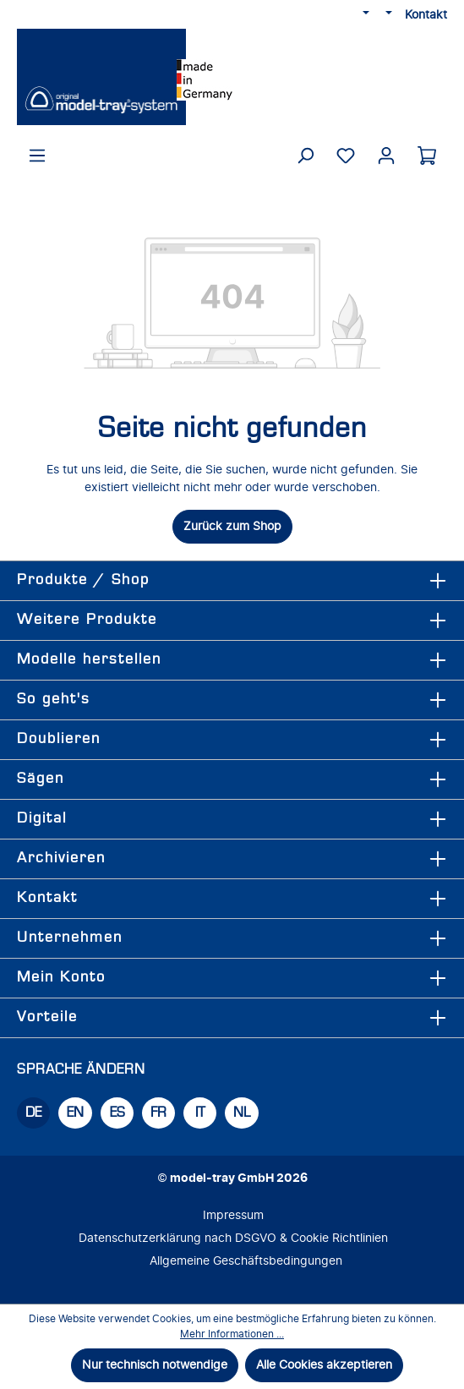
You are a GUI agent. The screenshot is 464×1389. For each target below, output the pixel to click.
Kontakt (426, 15)
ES (117, 1113)
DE (33, 1113)
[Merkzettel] (345, 156)
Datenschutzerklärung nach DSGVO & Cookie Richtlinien (233, 1238)
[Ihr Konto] (386, 156)
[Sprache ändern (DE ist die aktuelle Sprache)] (365, 14)
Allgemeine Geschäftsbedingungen (246, 1261)
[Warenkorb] (427, 156)
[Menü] (37, 156)
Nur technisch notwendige (154, 1365)
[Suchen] (305, 156)
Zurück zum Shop (232, 526)
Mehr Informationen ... (232, 1334)
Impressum (233, 1215)
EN (75, 1113)
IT (200, 1113)
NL (241, 1113)
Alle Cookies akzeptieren (324, 1365)
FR (158, 1113)
